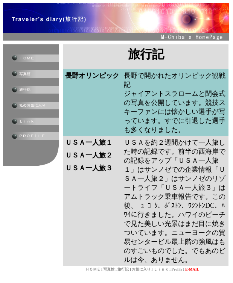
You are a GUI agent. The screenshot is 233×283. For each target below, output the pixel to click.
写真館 (108, 269)
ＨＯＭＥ (93, 269)
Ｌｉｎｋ (161, 269)
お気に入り (141, 269)
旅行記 (123, 269)
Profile (177, 269)
